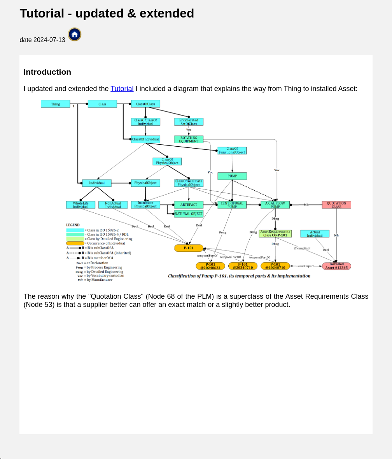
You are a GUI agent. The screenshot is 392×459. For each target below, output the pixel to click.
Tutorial (121, 89)
